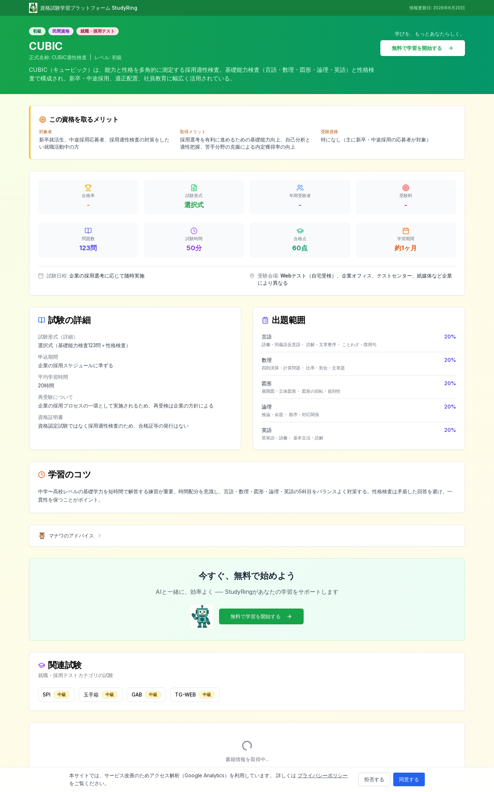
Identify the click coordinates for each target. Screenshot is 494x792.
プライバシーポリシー (323, 775)
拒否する (374, 779)
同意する (409, 779)
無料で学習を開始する (422, 48)
